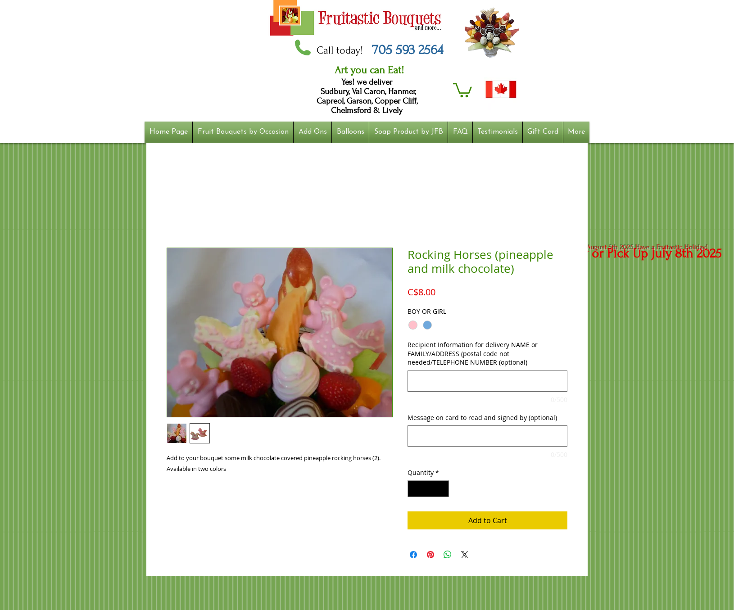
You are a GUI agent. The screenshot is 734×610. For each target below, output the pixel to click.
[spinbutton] (428, 489)
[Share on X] (464, 554)
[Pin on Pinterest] (430, 554)
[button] (462, 89)
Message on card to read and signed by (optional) (482, 417)
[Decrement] (414, 489)
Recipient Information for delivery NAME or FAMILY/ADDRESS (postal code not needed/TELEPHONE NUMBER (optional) (473, 353)
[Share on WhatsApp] (447, 554)
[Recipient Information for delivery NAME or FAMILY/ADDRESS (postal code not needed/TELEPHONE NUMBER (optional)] (487, 381)
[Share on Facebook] (413, 554)
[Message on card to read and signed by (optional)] (487, 436)
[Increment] (442, 489)
